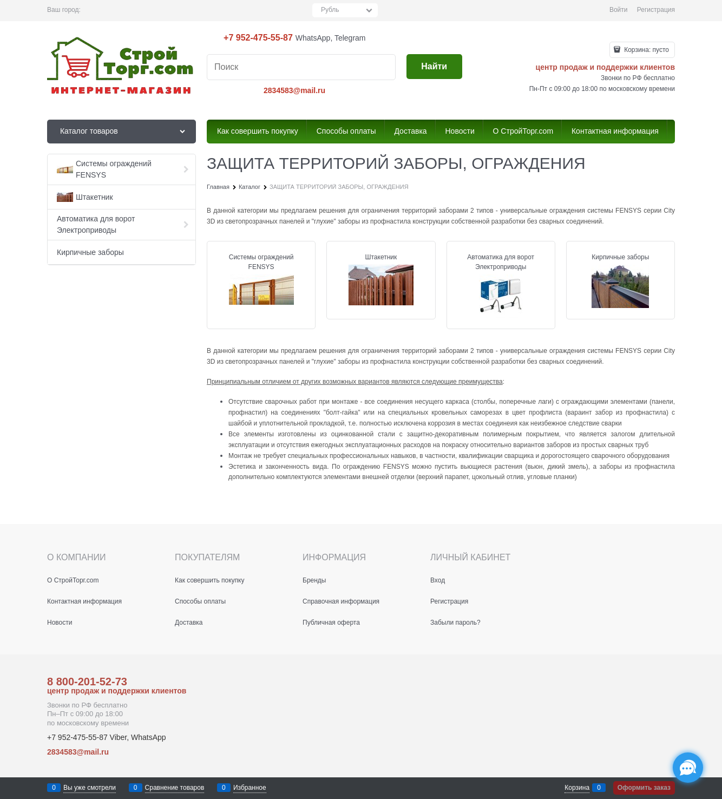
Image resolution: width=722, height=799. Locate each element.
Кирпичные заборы (620, 257)
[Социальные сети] (688, 767)
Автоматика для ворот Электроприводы (500, 262)
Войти (618, 10)
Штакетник (381, 257)
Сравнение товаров (175, 787)
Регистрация (656, 10)
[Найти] (434, 67)
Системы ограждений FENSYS (261, 262)
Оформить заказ (644, 787)
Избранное (249, 787)
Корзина (577, 787)
